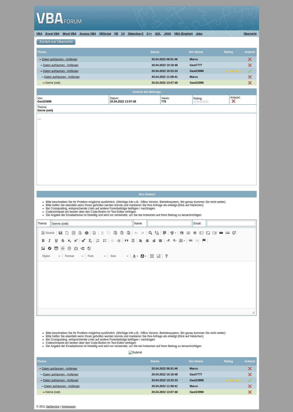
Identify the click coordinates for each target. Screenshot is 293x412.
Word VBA (69, 33)
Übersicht (250, 33)
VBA (39, 33)
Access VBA (87, 33)
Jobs (198, 33)
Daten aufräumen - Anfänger (59, 59)
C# (122, 33)
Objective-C (135, 33)
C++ (149, 33)
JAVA (167, 33)
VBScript (104, 33)
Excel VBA (52, 33)
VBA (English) (183, 33)
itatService (52, 406)
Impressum (69, 406)
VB (115, 33)
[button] (48, 233)
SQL (157, 33)
